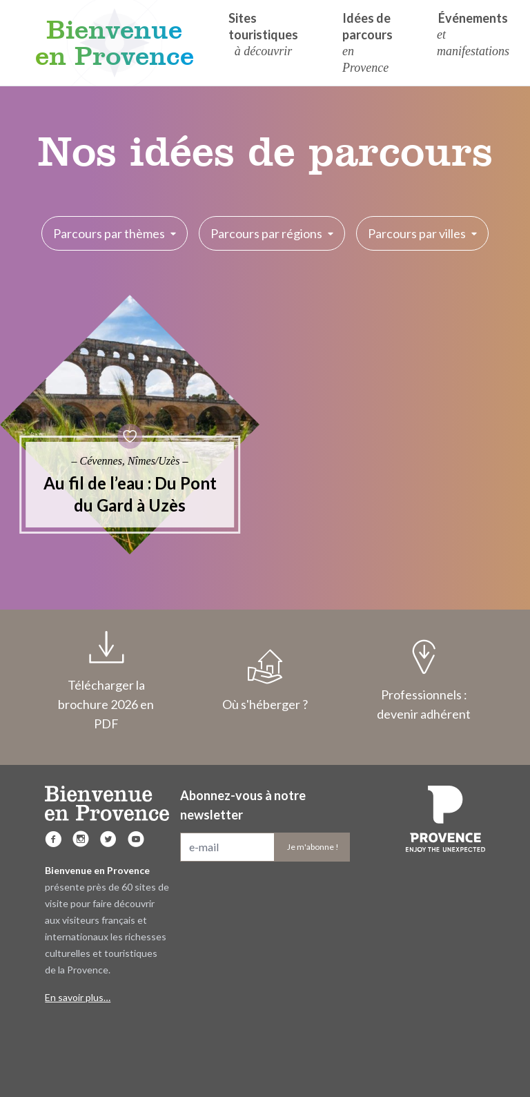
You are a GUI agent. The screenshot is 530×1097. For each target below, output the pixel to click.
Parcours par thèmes (114, 233)
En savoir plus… (77, 997)
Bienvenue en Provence (114, 43)
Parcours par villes (422, 233)
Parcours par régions (271, 233)
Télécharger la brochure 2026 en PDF (106, 680)
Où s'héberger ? (265, 681)
